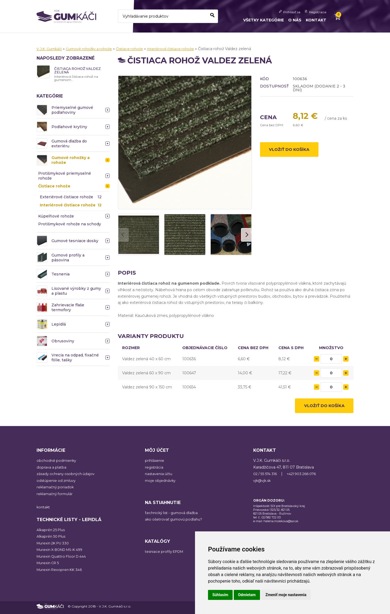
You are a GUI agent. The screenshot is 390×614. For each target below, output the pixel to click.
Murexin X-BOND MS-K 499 (63, 552)
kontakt (44, 509)
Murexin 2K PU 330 (55, 545)
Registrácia (317, 12)
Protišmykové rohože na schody (69, 224)
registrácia (154, 469)
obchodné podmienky (57, 463)
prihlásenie (155, 463)
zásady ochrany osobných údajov (68, 476)
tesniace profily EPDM (166, 554)
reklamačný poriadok (56, 489)
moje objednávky (161, 482)
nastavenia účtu (160, 476)
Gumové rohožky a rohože (93, 48)
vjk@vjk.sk (262, 482)
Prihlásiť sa (291, 12)
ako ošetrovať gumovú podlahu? (176, 521)
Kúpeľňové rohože (56, 217)
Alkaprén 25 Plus (52, 532)
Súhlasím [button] (220, 595)
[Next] (246, 235)
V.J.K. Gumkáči (50, 48)
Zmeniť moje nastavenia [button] (285, 595)
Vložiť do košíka (293, 151)
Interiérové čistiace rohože (180, 48)
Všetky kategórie (263, 20)
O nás (294, 20)
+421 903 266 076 (306, 476)
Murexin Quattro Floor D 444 (64, 558)
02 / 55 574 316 (266, 476)
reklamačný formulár (56, 496)
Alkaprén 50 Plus (52, 539)
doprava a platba (52, 469)
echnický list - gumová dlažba (174, 515)
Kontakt (316, 20)
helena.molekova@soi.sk (281, 523)
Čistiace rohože (136, 48)
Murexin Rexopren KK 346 (61, 572)
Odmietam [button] (247, 595)
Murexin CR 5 (49, 565)
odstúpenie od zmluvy (58, 482)
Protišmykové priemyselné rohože (64, 176)
